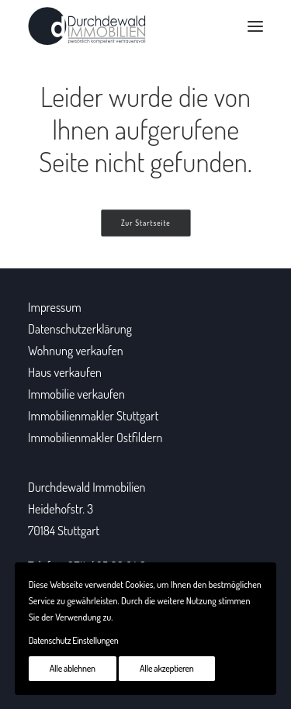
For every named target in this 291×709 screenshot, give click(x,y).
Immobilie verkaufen (76, 394)
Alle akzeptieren (166, 668)
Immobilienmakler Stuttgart (93, 416)
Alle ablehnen (72, 668)
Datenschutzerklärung (80, 329)
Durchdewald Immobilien (86, 487)
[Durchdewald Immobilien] (87, 26)
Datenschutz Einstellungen (74, 640)
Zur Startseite (146, 223)
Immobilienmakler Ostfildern (95, 437)
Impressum (54, 307)
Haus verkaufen (65, 372)
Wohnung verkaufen (75, 350)
